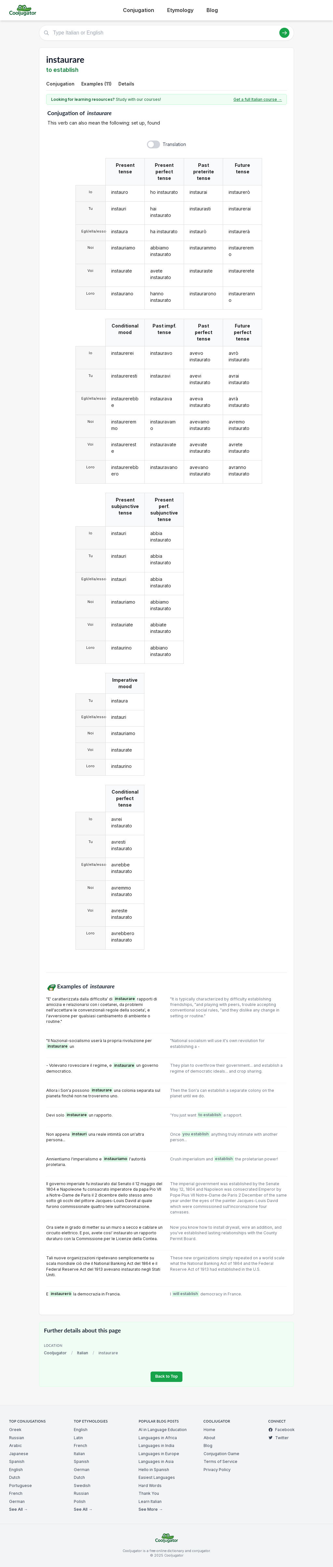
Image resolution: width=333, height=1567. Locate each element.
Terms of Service (220, 1461)
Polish (80, 1501)
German (17, 1501)
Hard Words (150, 1485)
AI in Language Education (163, 1429)
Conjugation (138, 10)
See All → (18, 1509)
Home (209, 1429)
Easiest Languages (157, 1477)
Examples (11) (96, 84)
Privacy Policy (217, 1469)
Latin (78, 1437)
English (16, 1469)
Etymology (180, 10)
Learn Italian (150, 1501)
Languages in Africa (158, 1437)
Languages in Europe (159, 1453)
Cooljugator (55, 1352)
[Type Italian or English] (166, 33)
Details (126, 84)
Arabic (15, 1445)
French (15, 1493)
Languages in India (156, 1445)
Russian (16, 1437)
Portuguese (20, 1485)
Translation (174, 144)
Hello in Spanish (154, 1469)
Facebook (281, 1429)
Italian (82, 1352)
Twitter (278, 1437)
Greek (15, 1429)
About (209, 1437)
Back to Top (166, 1376)
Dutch (14, 1477)
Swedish (82, 1485)
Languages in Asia (156, 1461)
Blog (212, 10)
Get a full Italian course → (257, 99)
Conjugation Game (221, 1453)
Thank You (149, 1493)
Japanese (18, 1453)
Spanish (16, 1461)
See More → (151, 1509)
